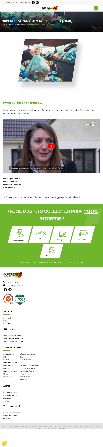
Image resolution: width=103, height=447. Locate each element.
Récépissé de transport (12, 413)
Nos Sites (7, 324)
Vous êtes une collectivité (13, 341)
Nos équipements (10, 392)
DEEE (22, 363)
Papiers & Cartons (10, 371)
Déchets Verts (8, 354)
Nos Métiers (9, 328)
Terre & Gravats (25, 360)
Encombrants (8, 365)
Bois (5, 357)
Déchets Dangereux (27, 354)
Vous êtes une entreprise (13, 338)
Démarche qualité (10, 395)
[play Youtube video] (51, 146)
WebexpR (50, 426)
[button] (4, 443)
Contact (6, 401)
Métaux (6, 374)
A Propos (7, 311)
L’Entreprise (7, 318)
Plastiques (7, 368)
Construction (25, 377)
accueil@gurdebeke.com (23, 2)
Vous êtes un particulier (12, 336)
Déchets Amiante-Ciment (29, 365)
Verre (22, 374)
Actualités (7, 398)
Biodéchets (24, 380)
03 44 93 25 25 (8, 2)
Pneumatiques (8, 377)
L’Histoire (6, 321)
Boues (22, 357)
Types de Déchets (12, 347)
